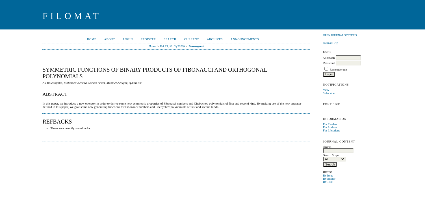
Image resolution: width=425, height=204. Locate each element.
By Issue (328, 175)
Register (148, 39)
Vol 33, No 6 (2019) (172, 46)
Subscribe (329, 93)
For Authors (330, 127)
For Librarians (331, 130)
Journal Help (330, 42)
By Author (329, 178)
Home (91, 39)
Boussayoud (196, 46)
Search (170, 39)
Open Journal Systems (340, 35)
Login (128, 39)
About (109, 39)
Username (329, 57)
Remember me (338, 69)
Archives (215, 39)
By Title (328, 181)
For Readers (330, 124)
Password (329, 63)
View (326, 90)
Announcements (245, 39)
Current (191, 39)
